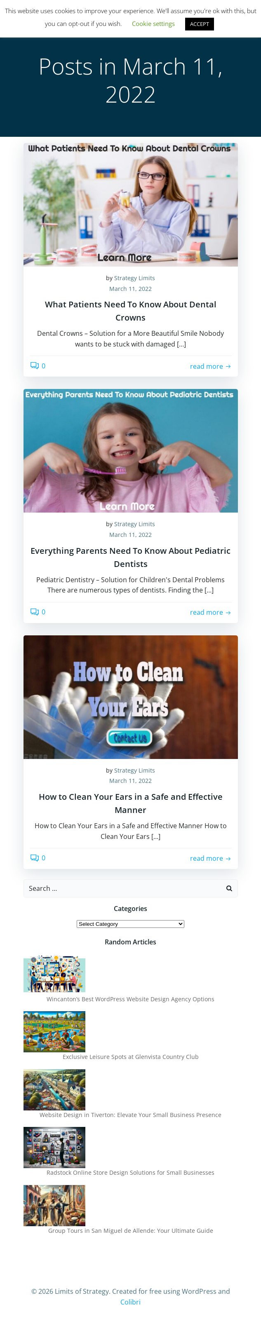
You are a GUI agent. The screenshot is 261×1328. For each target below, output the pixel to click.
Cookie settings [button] (153, 23)
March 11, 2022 (130, 289)
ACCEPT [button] (199, 24)
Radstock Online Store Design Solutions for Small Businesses (130, 1172)
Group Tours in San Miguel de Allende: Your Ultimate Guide (130, 1230)
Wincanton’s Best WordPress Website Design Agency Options (130, 999)
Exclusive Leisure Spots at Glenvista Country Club (131, 1057)
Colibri (130, 1302)
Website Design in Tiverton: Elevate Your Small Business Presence (130, 1115)
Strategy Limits (134, 278)
